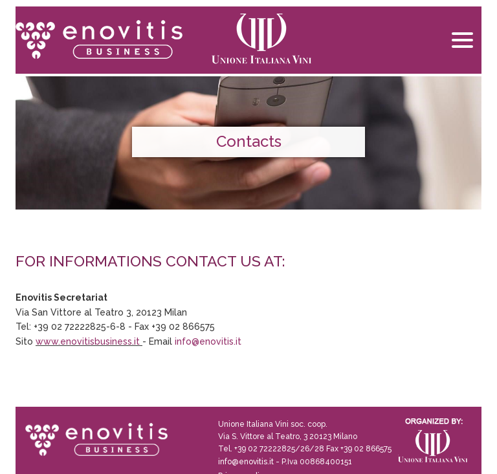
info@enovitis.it (208, 341)
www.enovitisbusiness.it (88, 341)
